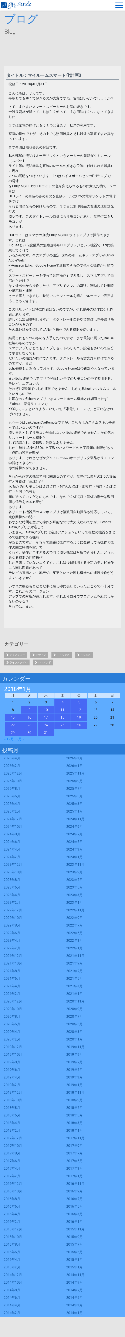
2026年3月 (74, 758)
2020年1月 (74, 1039)
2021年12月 (13, 956)
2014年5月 (74, 1298)
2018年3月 (74, 1123)
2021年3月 (74, 986)
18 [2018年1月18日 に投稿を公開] (62, 717)
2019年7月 (74, 1062)
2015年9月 (74, 1237)
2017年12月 (13, 1138)
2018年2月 (12, 1130)
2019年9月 (74, 1055)
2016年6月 (12, 1206)
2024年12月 (13, 819)
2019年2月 (12, 1085)
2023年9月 (74, 872)
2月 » (20, 739)
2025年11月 (75, 773)
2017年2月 (12, 1176)
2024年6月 (12, 842)
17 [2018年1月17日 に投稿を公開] (46, 717)
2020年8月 (12, 1017)
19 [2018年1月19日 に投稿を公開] (79, 717)
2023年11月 (75, 865)
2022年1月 (74, 948)
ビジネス (85, 654)
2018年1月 (74, 1130)
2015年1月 (74, 1267)
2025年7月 (74, 789)
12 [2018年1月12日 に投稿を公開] (79, 710)
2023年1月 (74, 903)
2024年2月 (12, 857)
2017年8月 (12, 1153)
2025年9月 (74, 781)
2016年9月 (74, 1191)
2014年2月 (12, 1313)
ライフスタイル (18, 662)
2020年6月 (12, 1024)
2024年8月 (12, 834)
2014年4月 (12, 1305)
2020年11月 (75, 1001)
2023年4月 (12, 895)
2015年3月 (74, 1260)
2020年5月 (74, 1024)
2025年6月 (12, 796)
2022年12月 (13, 910)
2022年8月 (12, 925)
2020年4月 (12, 1032)
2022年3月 (74, 941)
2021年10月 (13, 963)
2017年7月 (74, 1153)
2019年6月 (12, 1070)
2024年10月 (13, 827)
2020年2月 (12, 1039)
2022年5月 (74, 933)
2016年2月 (12, 1222)
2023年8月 (12, 880)
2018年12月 (13, 1092)
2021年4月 (12, 986)
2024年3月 (74, 849)
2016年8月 (12, 1199)
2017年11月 (75, 1138)
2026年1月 (74, 766)
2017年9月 (74, 1146)
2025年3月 (74, 804)
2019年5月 (74, 1070)
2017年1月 (74, 1176)
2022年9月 (74, 918)
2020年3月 (74, 1032)
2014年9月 (74, 1282)
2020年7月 (74, 1017)
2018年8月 (12, 1108)
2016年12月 (13, 1184)
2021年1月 (74, 994)
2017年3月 (74, 1168)
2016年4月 (12, 1214)
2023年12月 (13, 865)
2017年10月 (13, 1146)
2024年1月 (74, 857)
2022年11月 (75, 910)
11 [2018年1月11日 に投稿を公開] (62, 710)
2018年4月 (12, 1123)
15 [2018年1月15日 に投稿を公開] (13, 717)
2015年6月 (12, 1252)
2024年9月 (74, 827)
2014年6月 (12, 1298)
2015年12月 (13, 1229)
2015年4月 (12, 1260)
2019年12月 (13, 1047)
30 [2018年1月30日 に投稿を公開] (29, 733)
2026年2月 (12, 766)
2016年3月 (74, 1214)
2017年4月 (12, 1168)
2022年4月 (12, 941)
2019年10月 (13, 1055)
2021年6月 (12, 979)
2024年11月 (75, 819)
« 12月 (9, 739)
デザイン (41, 654)
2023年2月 (12, 903)
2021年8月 (12, 971)
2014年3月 (74, 1305)
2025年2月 (12, 811)
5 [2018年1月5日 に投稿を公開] (79, 702)
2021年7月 (74, 971)
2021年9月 (74, 963)
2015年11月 (75, 1229)
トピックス (63, 654)
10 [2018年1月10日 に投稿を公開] (46, 710)
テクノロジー (17, 654)
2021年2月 (12, 994)
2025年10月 (13, 781)
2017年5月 (74, 1161)
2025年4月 (12, 804)
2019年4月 (12, 1077)
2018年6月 (12, 1115)
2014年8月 (12, 1290)
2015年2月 (12, 1267)
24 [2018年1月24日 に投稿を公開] (46, 725)
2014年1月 (74, 1313)
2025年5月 (74, 796)
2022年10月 (13, 918)
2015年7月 (74, 1244)
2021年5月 (74, 979)
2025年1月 (74, 811)
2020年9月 (74, 1009)
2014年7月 (74, 1290)
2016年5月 (74, 1206)
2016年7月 (74, 1199)
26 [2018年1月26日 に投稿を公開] (79, 725)
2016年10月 (13, 1191)
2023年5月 (74, 887)
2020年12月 (13, 1001)
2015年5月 (74, 1252)
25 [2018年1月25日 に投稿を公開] (62, 725)
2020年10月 (13, 1009)
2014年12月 (13, 1275)
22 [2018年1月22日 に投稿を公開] (13, 725)
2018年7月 (74, 1108)
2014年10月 (13, 1282)
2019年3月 (74, 1077)
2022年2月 (12, 948)
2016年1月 (74, 1222)
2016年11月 (75, 1184)
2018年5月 (74, 1115)
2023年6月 (12, 887)
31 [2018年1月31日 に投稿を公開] (46, 733)
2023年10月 (13, 872)
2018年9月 (74, 1100)
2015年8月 (12, 1244)
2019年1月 (74, 1085)
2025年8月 (12, 789)
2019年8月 (12, 1062)
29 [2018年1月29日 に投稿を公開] (13, 733)
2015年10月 (13, 1237)
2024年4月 (12, 849)
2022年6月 (12, 933)
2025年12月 (13, 773)
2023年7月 (74, 880)
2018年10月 (13, 1100)
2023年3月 (74, 895)
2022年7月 (74, 925)
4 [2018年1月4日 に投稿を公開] (63, 702)
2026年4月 (12, 758)
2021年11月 (75, 956)
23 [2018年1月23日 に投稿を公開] (29, 725)
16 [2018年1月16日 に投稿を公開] (29, 717)
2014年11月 (75, 1275)
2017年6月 (12, 1161)
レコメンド (44, 662)
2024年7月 (74, 834)
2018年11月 (75, 1092)
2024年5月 (74, 842)
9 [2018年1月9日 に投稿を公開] (29, 710)
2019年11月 (75, 1047)
